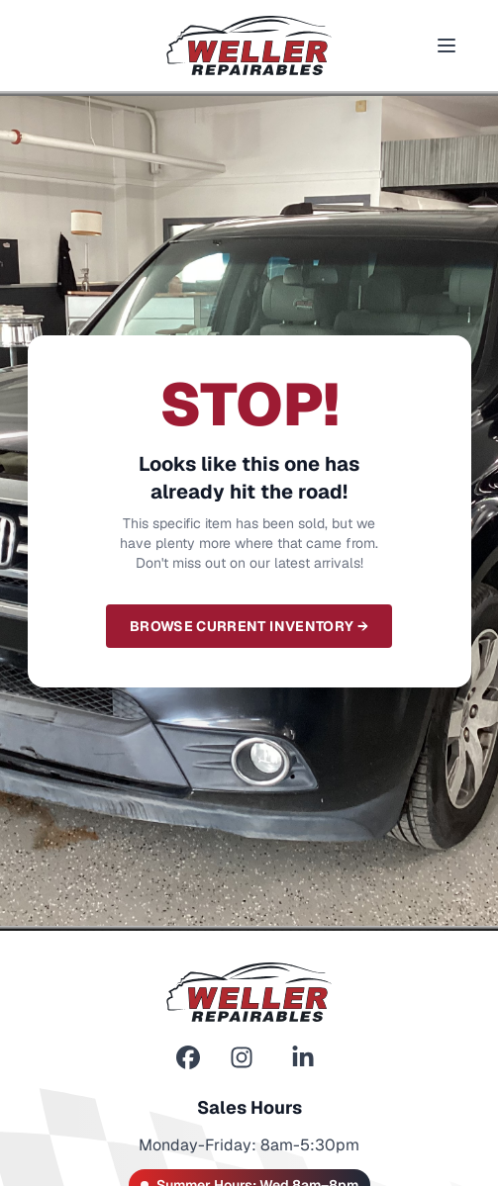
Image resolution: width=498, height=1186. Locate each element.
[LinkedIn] (303, 1058)
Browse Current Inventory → (249, 626)
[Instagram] (241, 1058)
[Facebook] (188, 1058)
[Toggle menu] (446, 45)
